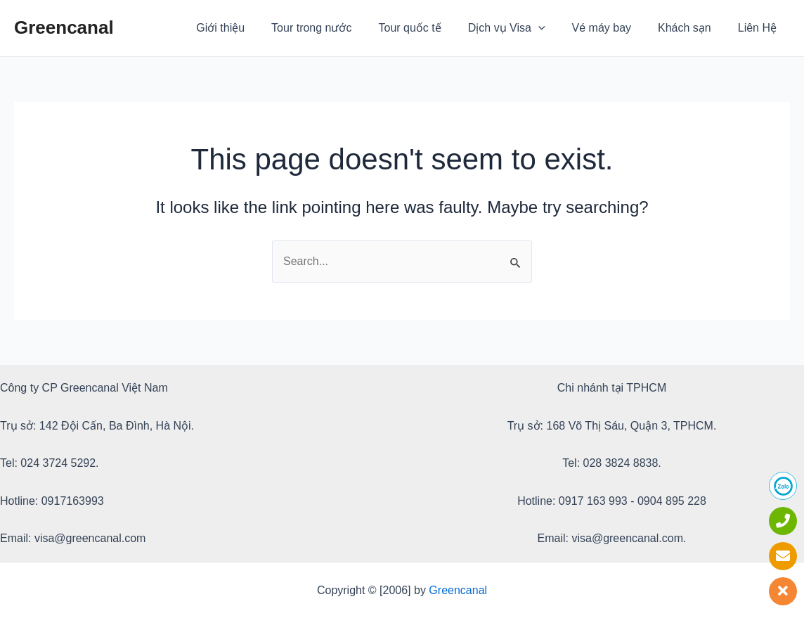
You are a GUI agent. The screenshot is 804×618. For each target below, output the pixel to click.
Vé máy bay (612, 28)
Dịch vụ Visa (521, 28)
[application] (553, 28)
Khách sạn (691, 28)
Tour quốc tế (429, 28)
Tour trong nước (334, 28)
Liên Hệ (759, 28)
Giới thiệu (247, 28)
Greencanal (64, 27)
